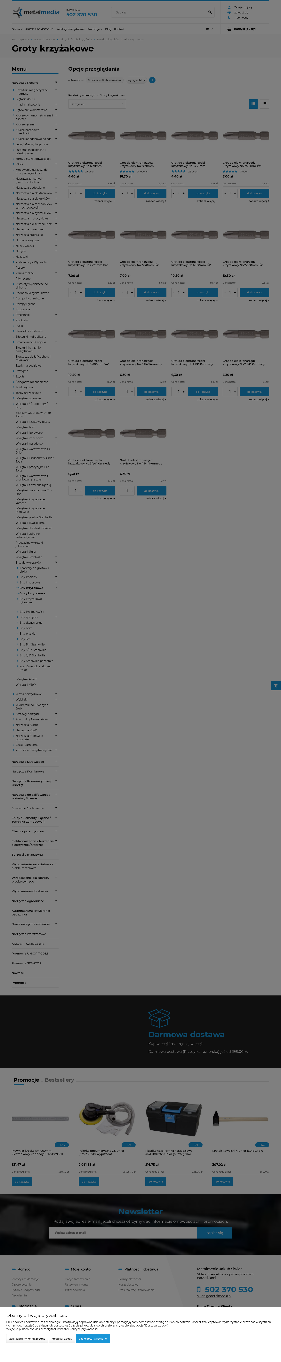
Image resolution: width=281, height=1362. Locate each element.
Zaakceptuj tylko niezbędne (27, 1338)
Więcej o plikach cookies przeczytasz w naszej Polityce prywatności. (52, 1329)
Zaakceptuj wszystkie (93, 1338)
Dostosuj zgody (62, 1338)
